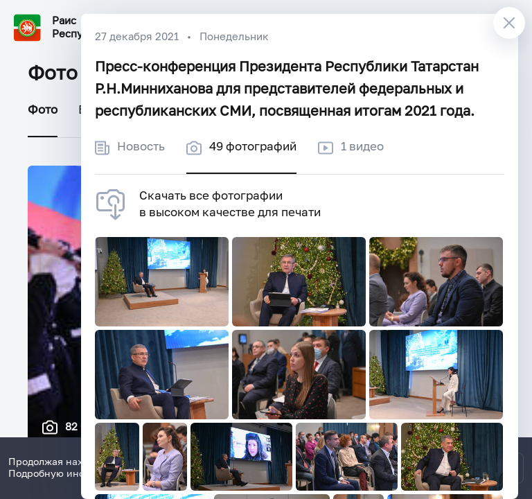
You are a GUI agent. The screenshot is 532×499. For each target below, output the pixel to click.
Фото (42, 110)
